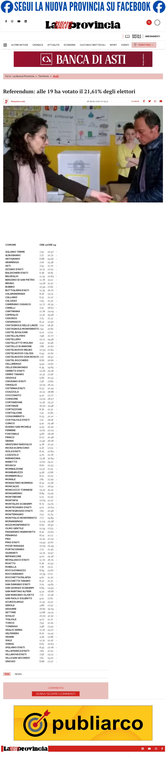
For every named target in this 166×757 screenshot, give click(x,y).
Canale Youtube (21, 21)
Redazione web (18, 101)
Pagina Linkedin (28, 21)
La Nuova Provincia (23, 76)
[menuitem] (19, 45)
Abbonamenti (152, 36)
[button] (6, 44)
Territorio (43, 76)
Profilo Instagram (14, 21)
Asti (56, 76)
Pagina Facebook (8, 21)
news (18, 674)
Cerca (149, 22)
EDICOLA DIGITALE (133, 36)
